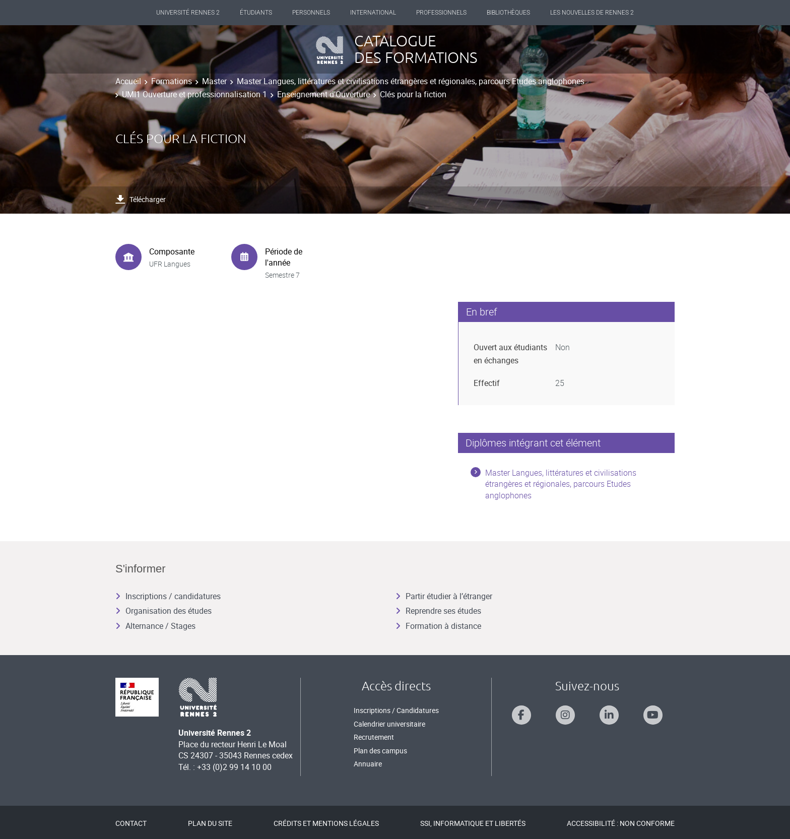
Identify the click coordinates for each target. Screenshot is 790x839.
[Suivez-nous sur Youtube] (653, 715)
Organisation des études (163, 610)
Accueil (128, 81)
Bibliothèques (508, 12)
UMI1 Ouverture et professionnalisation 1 (194, 94)
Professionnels (441, 12)
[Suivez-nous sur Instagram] (565, 715)
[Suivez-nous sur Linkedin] (609, 715)
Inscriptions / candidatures (168, 596)
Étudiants (256, 12)
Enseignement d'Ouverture (323, 94)
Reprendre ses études (438, 610)
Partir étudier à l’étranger (444, 596)
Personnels (311, 12)
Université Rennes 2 (188, 12)
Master (214, 81)
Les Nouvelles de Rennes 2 (592, 12)
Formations (171, 81)
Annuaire (368, 763)
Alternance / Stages (155, 625)
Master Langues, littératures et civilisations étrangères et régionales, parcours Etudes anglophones (410, 81)
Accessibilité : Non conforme (621, 823)
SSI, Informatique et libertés (472, 823)
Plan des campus (380, 750)
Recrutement (374, 737)
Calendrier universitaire (389, 724)
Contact (131, 823)
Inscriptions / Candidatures (396, 710)
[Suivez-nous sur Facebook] (521, 715)
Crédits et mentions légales (326, 823)
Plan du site (210, 823)
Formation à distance (438, 625)
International (373, 12)
